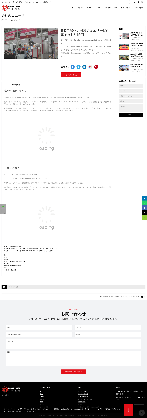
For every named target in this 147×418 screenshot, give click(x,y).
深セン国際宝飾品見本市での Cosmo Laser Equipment (136, 67)
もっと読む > (6, 395)
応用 (99, 8)
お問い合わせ (125, 8)
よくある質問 (138, 8)
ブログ (89, 8)
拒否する (139, 410)
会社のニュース (16, 20)
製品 (79, 8)
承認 (128, 410)
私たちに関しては (111, 8)
